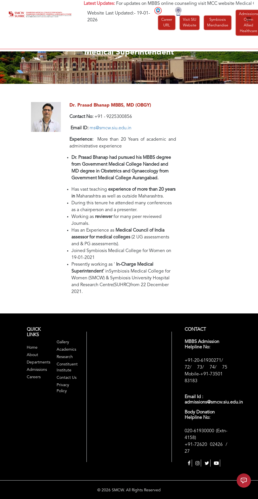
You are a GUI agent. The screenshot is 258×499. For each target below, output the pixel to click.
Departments (38, 362)
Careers (34, 377)
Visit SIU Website (189, 22)
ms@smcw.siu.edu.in (110, 128)
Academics (66, 350)
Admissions (37, 370)
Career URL (166, 22)
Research (65, 357)
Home (32, 348)
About (32, 355)
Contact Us (67, 378)
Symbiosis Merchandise (217, 22)
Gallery (63, 342)
